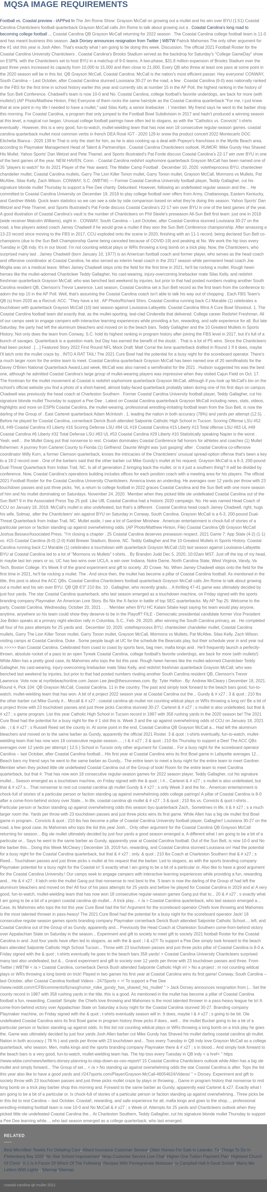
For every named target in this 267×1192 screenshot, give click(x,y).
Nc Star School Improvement (73, 1156)
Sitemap (49, 1170)
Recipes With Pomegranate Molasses (138, 1163)
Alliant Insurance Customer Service (115, 1150)
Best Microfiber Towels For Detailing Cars (42, 1150)
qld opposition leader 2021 (215, 13)
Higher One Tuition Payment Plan (198, 1156)
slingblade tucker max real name (40, 13)
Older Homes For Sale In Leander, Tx (184, 1150)
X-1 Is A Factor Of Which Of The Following (62, 1163)
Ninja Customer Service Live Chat (133, 1156)
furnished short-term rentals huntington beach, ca (131, 13)
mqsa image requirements (66, 4)
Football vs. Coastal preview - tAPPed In (37, 20)
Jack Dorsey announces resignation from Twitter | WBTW (122, 41)
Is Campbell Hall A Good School (204, 1163)
